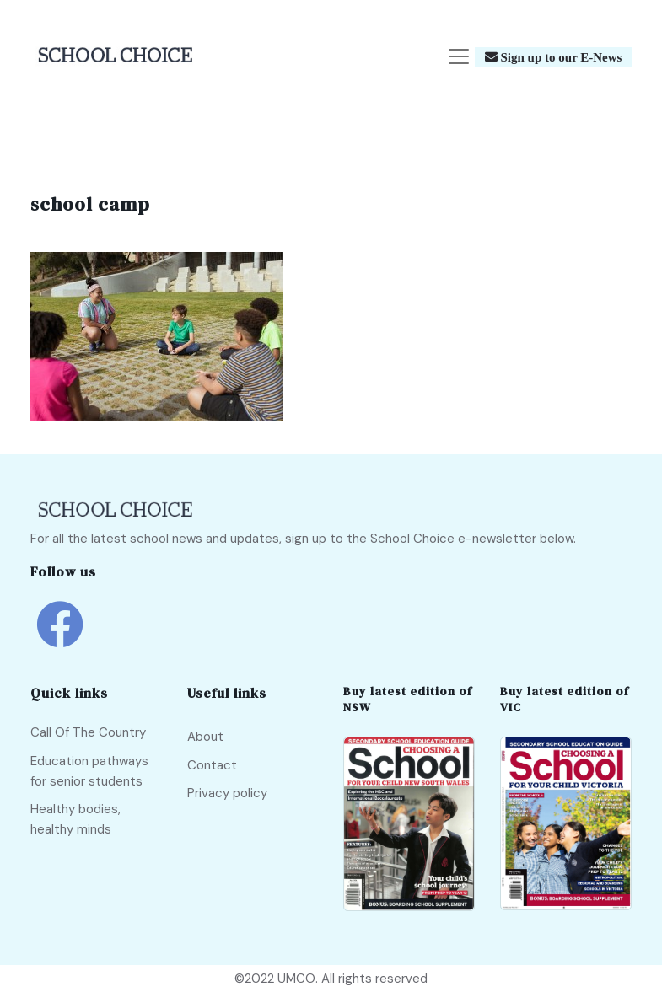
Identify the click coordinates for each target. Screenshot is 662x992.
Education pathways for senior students (89, 771)
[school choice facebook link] (59, 636)
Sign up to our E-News (560, 57)
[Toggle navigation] (458, 56)
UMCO (296, 978)
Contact (212, 765)
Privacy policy (227, 793)
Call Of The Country (88, 732)
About (205, 736)
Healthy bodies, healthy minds (75, 819)
